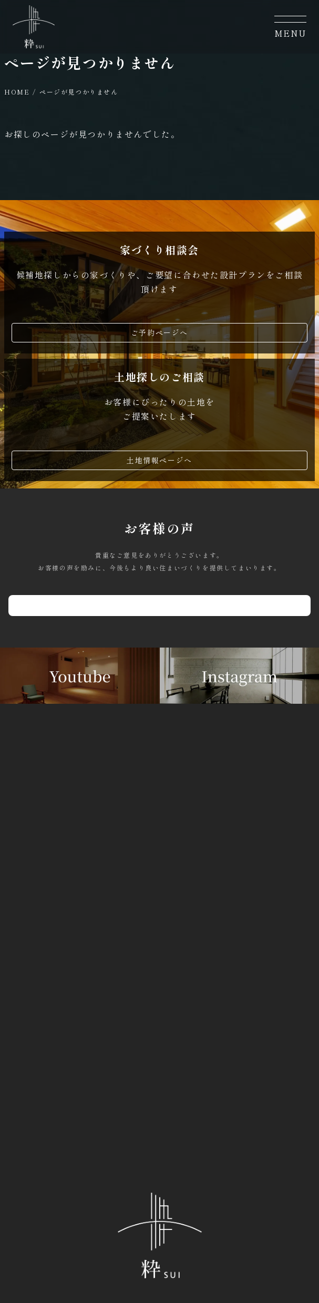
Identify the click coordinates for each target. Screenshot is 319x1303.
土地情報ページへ (159, 460)
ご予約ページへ (159, 332)
